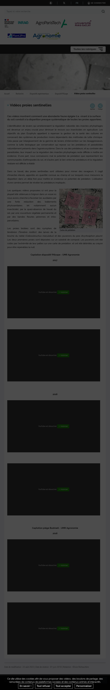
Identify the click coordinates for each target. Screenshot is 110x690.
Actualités (8, 681)
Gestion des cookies (97, 681)
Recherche (20, 94)
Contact (18, 681)
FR (77, 3)
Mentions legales (49, 681)
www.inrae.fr (22, 686)
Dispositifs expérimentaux (39, 94)
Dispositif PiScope (61, 94)
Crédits (27, 681)
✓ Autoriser (63, 292)
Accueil (7, 94)
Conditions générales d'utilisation (72, 681)
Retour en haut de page (105, 681)
